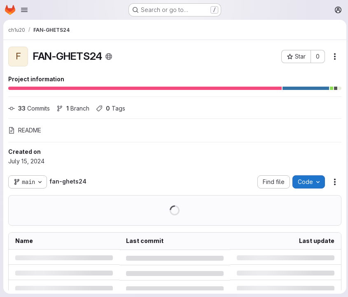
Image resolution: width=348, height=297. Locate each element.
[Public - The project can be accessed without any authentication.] (108, 56)
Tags (110, 108)
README (24, 130)
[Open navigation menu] (24, 9)
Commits (29, 108)
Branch (72, 108)
